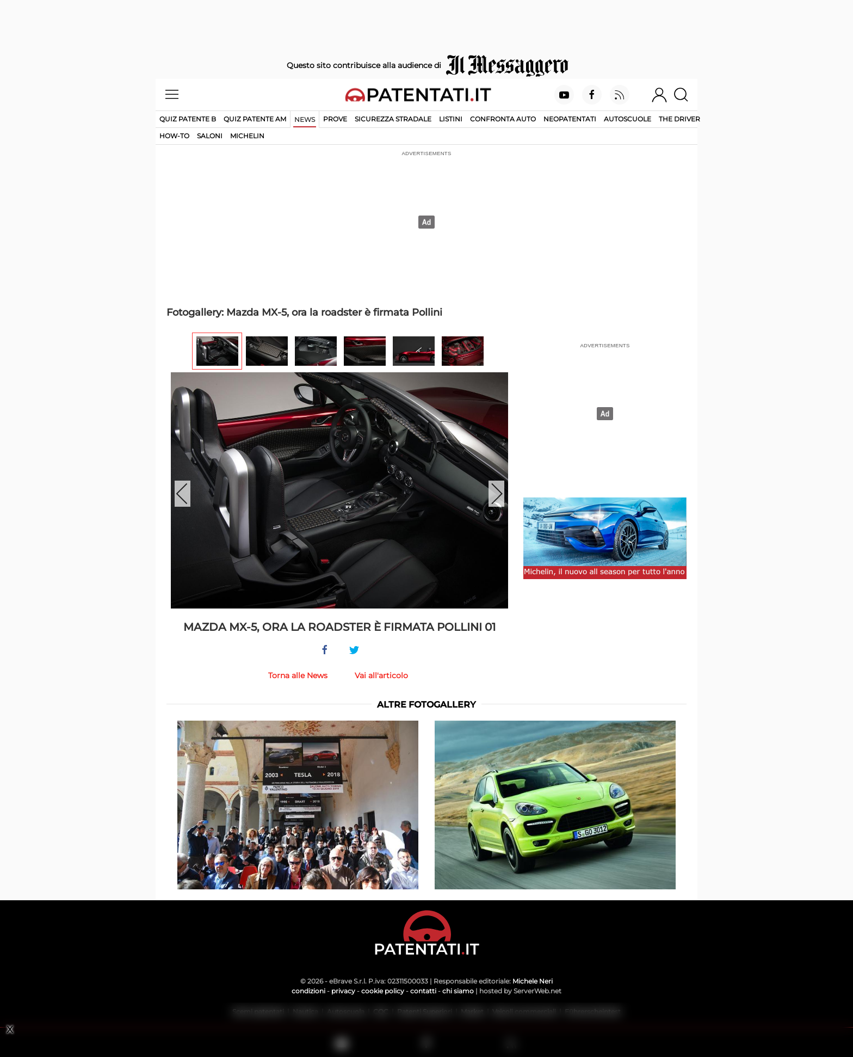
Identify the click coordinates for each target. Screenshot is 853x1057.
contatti (423, 991)
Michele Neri (532, 981)
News (304, 119)
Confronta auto (503, 119)
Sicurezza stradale (393, 119)
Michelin (247, 136)
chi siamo (458, 991)
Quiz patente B (187, 119)
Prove (335, 119)
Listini (450, 119)
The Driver (679, 119)
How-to (174, 136)
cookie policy (382, 991)
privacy (343, 991)
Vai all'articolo (381, 675)
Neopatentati (569, 119)
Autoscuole (627, 119)
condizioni (308, 991)
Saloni (209, 136)
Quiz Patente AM (255, 119)
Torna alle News (297, 675)
